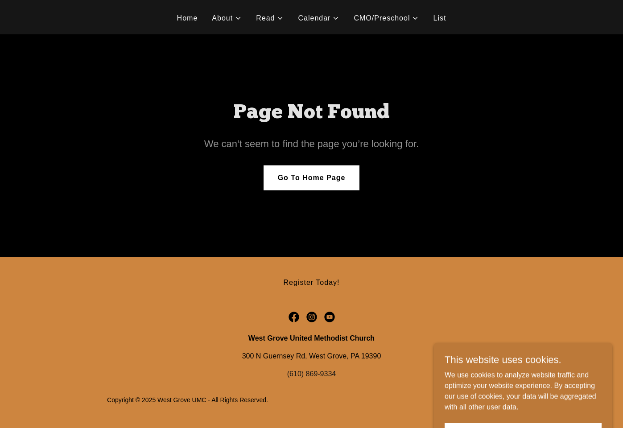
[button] (227, 18)
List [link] (439, 18)
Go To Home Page (312, 177)
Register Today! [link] (312, 282)
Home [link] (187, 18)
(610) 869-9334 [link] (311, 374)
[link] (294, 317)
